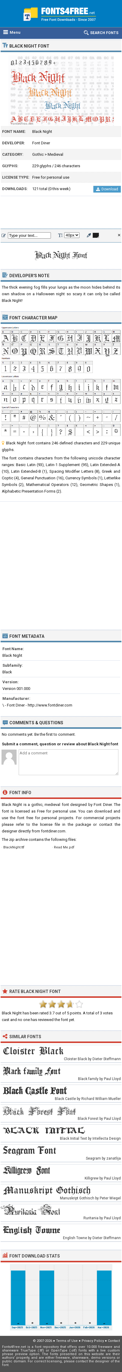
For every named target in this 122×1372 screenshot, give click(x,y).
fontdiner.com (53, 831)
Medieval (55, 154)
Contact (114, 1341)
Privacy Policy (93, 1341)
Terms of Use (67, 1341)
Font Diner (41, 143)
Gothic (38, 154)
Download (107, 189)
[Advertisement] (61, 212)
